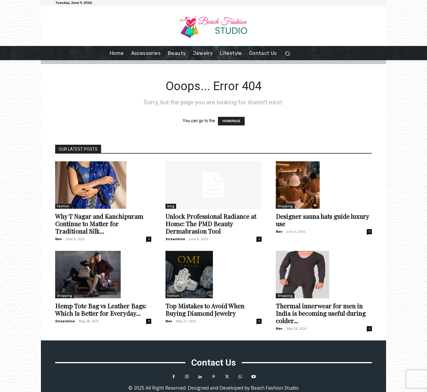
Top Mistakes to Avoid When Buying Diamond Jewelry (204, 309)
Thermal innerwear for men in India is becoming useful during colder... (321, 313)
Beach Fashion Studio (275, 388)
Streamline (175, 239)
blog (170, 206)
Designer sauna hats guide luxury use (322, 220)
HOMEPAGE (231, 121)
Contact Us (213, 362)
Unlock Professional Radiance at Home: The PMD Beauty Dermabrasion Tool (210, 223)
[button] (287, 53)
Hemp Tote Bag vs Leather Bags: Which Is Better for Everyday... (100, 309)
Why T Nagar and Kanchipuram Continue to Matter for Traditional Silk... (99, 223)
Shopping (285, 206)
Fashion (63, 206)
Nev (58, 239)
